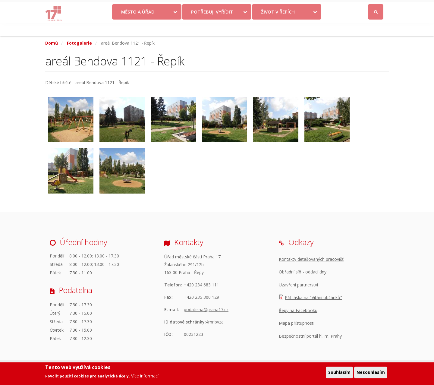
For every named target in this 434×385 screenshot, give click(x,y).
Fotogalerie (79, 43)
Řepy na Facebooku (298, 310)
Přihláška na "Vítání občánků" (313, 297)
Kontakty (239, 6)
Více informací (145, 377)
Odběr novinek (301, 6)
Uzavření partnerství (298, 285)
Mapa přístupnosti (296, 323)
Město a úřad (138, 25)
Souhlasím (339, 373)
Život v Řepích (278, 25)
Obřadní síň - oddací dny (302, 272)
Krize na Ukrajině (201, 6)
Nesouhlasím (371, 373)
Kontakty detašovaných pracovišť (311, 259)
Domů (51, 43)
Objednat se (267, 6)
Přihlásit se (376, 7)
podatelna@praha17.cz (206, 309)
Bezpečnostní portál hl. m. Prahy (310, 336)
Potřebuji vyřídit (212, 25)
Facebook (342, 6)
